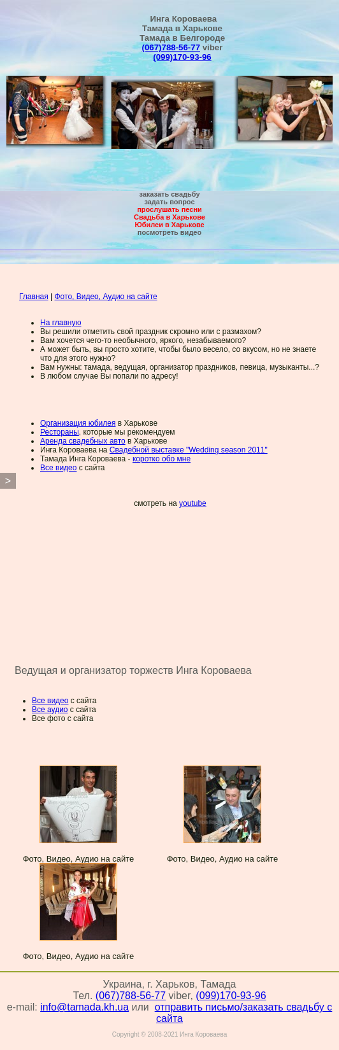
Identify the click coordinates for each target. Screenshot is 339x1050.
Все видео (58, 467)
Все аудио (50, 709)
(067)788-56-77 (171, 47)
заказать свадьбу (169, 194)
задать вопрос (169, 202)
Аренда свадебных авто (83, 441)
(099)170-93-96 (182, 57)
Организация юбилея (77, 423)
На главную (60, 322)
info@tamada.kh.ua (84, 1012)
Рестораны (59, 432)
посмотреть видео (169, 232)
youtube (192, 503)
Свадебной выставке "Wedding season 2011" (189, 449)
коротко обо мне (162, 458)
